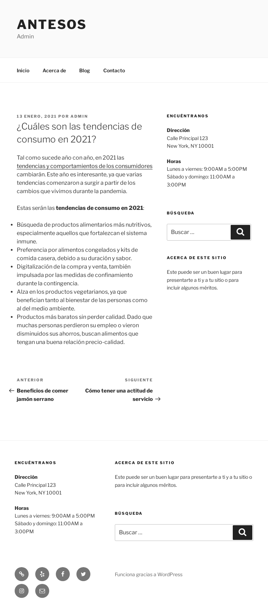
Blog (84, 70)
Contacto (114, 70)
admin (79, 116)
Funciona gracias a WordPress (149, 574)
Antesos (52, 24)
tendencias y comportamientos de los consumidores (84, 166)
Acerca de (54, 70)
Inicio (23, 70)
